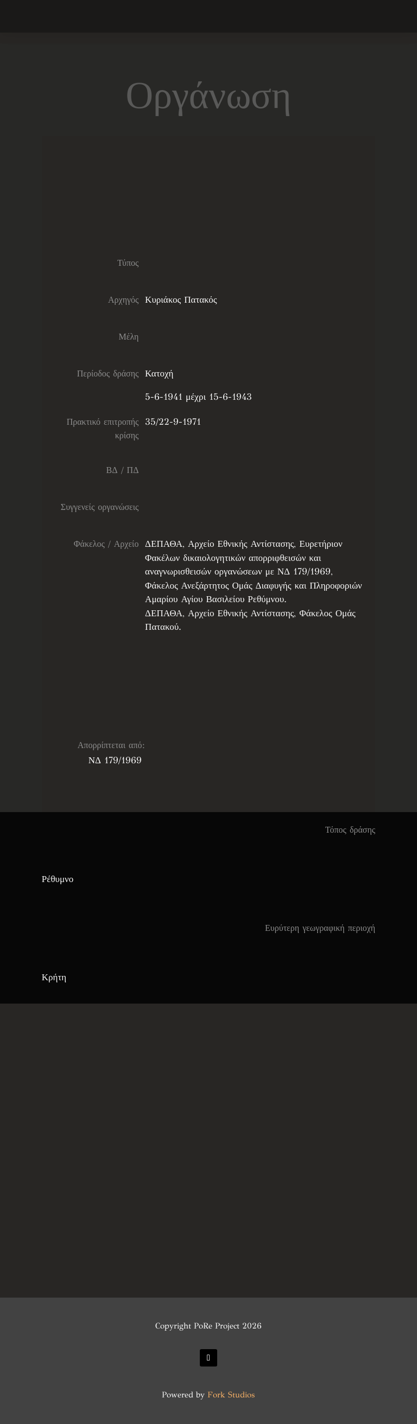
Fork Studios (231, 1395)
